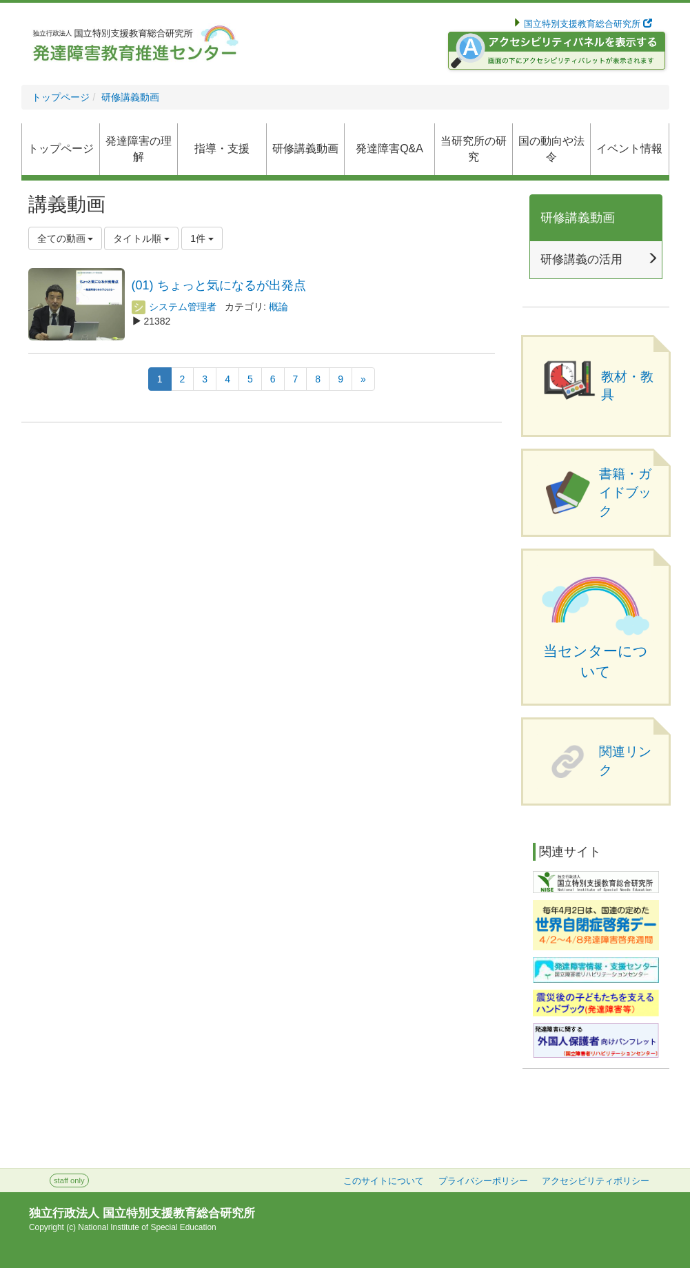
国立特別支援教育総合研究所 (587, 24)
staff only (69, 1180)
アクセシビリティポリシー (595, 1181)
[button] (305, 149)
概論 (278, 306)
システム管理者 (174, 306)
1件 (202, 238)
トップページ (61, 97)
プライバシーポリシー (483, 1181)
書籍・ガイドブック (625, 492)
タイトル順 (141, 238)
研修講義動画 (130, 97)
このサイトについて (383, 1181)
